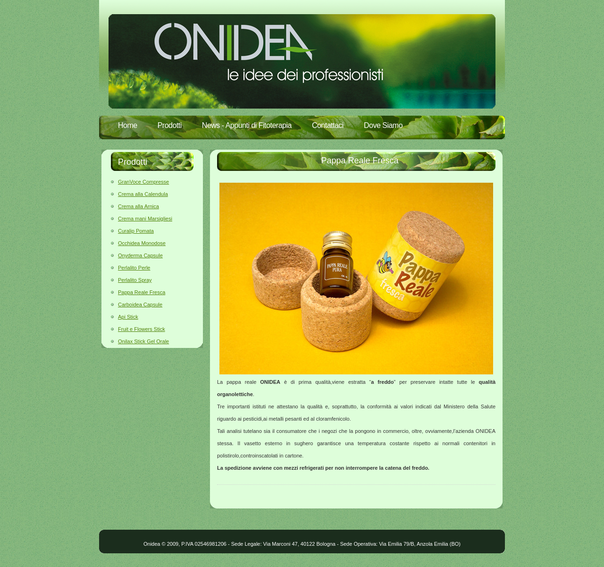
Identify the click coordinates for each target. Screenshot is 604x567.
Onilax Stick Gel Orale (143, 341)
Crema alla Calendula (143, 194)
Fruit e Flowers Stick (141, 329)
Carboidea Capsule (140, 304)
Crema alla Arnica (138, 206)
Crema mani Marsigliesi (145, 218)
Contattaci (328, 125)
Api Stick (128, 317)
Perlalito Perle (134, 268)
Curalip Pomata (136, 231)
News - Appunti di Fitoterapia (247, 125)
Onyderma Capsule (140, 255)
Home (127, 125)
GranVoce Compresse (143, 182)
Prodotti (170, 125)
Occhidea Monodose (142, 243)
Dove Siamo (383, 125)
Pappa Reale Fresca (141, 292)
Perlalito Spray (135, 280)
